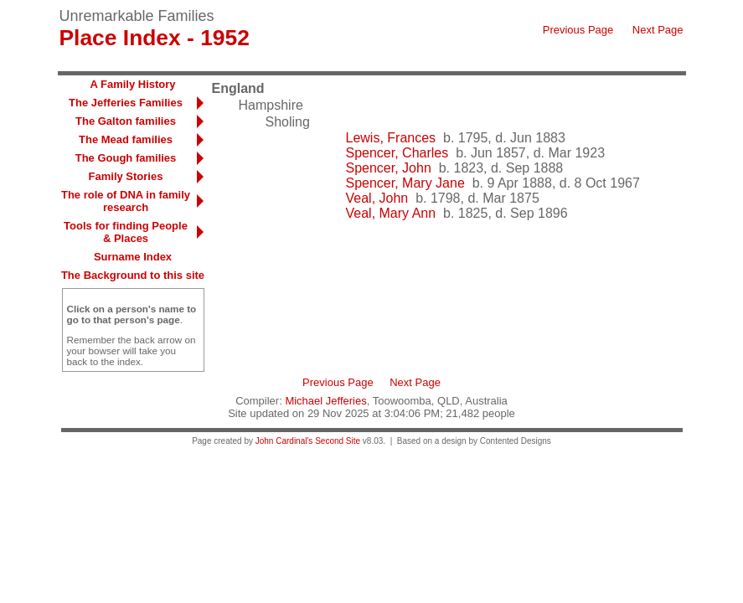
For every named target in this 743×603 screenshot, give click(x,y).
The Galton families (125, 121)
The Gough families (126, 158)
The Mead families (126, 139)
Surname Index (133, 256)
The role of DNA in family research (125, 201)
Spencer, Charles (397, 153)
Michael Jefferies (325, 400)
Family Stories (126, 176)
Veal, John (377, 198)
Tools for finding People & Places (126, 232)
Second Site (337, 441)
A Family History (132, 84)
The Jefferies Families (126, 102)
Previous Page (578, 29)
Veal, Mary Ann (391, 213)
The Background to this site (132, 275)
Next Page (658, 29)
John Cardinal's (284, 441)
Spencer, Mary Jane (405, 183)
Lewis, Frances (391, 138)
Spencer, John (388, 168)
